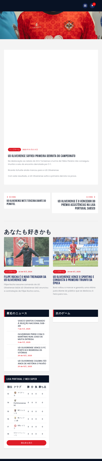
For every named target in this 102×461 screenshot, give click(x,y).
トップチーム (14, 130)
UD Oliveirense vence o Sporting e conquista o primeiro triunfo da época (74, 261)
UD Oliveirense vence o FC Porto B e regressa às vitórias (32, 332)
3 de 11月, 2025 (24, 324)
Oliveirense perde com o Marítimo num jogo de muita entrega (31, 318)
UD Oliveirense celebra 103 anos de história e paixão (32, 344)
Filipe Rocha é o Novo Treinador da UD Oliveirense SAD (26, 260)
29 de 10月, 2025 (25, 337)
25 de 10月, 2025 (25, 348)
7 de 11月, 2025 (24, 310)
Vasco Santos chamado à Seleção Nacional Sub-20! (31, 305)
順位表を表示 (26, 424)
